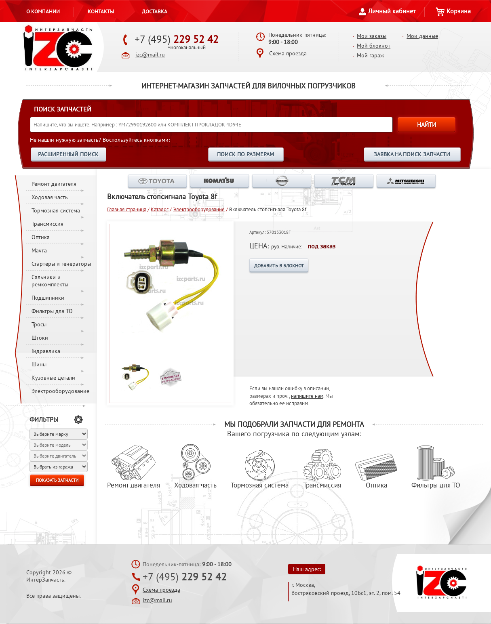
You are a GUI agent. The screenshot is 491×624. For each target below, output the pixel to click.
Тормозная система (56, 210)
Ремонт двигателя (54, 183)
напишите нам (307, 396)
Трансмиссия (47, 223)
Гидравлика (46, 351)
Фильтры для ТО (52, 311)
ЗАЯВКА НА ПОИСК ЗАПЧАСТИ (412, 154)
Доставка (154, 11)
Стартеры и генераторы (61, 263)
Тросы (39, 324)
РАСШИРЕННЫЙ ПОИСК (68, 154)
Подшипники (48, 297)
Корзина (453, 11)
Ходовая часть (50, 197)
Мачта (39, 250)
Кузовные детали (53, 377)
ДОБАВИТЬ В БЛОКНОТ (279, 266)
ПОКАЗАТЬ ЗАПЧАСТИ (57, 480)
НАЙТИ (426, 124)
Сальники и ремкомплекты (50, 280)
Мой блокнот (373, 45)
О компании (43, 11)
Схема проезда (288, 53)
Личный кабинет (387, 11)
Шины (39, 364)
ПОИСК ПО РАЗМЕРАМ (245, 154)
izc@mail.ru (150, 54)
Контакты (101, 11)
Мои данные (422, 36)
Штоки (40, 337)
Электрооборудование (60, 391)
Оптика (41, 237)
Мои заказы (371, 36)
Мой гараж (370, 55)
